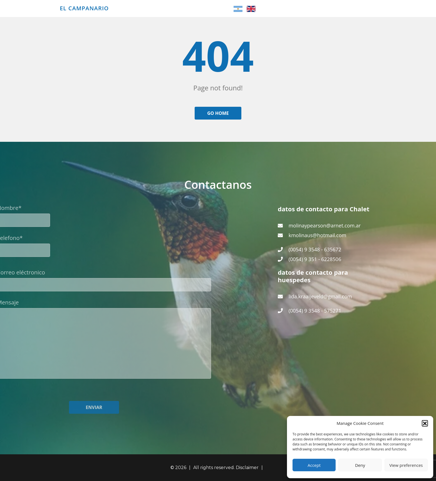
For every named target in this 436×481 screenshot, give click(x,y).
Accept (314, 465)
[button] (425, 423)
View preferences (406, 465)
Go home (218, 113)
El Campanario (84, 8)
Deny (360, 465)
